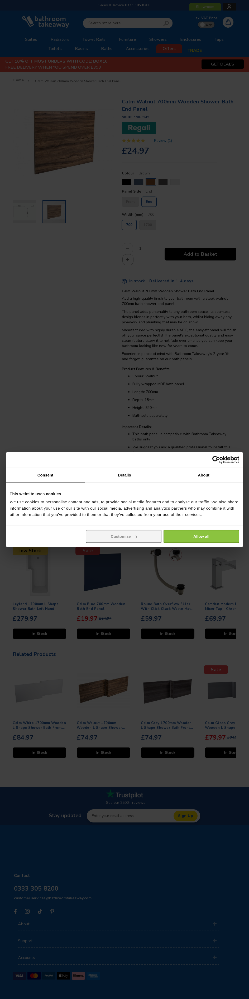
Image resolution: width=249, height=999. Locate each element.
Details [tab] (124, 475)
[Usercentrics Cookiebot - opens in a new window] (216, 460)
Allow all (201, 536)
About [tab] (203, 475)
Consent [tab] (45, 475)
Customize (124, 536)
